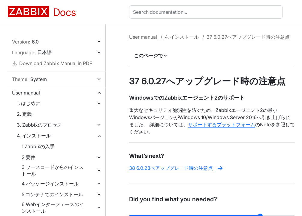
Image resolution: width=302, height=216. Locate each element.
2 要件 (28, 157)
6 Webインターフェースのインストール (53, 207)
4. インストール (34, 136)
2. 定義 (24, 114)
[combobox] (207, 12)
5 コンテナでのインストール (52, 194)
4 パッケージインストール (50, 184)
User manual (26, 93)
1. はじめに (28, 103)
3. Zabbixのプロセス (39, 125)
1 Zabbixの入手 (38, 146)
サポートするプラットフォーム (221, 125)
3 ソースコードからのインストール (52, 170)
